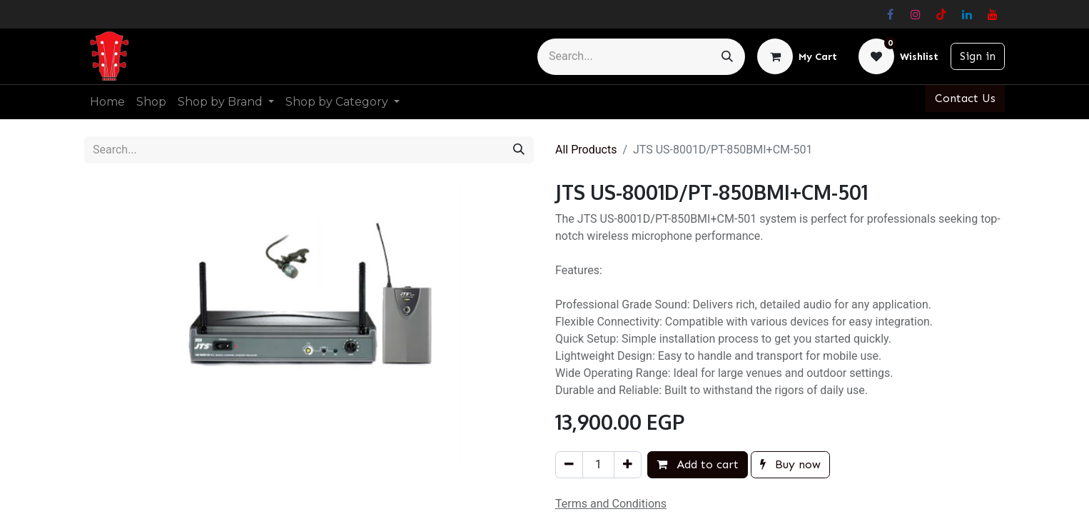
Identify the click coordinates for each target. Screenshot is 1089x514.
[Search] (727, 57)
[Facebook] (889, 14)
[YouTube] (992, 14)
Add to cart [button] (698, 464)
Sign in (978, 56)
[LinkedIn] (967, 14)
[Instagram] (915, 14)
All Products (586, 149)
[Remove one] (569, 464)
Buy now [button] (790, 464)
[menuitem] (107, 102)
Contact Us (965, 98)
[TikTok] (941, 14)
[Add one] (628, 464)
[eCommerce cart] (797, 56)
